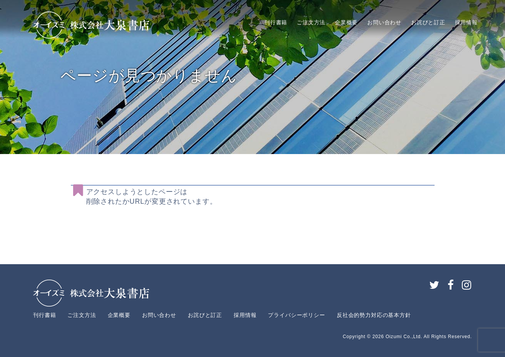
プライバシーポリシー (296, 315)
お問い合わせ (384, 22)
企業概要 (346, 22)
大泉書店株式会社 (91, 25)
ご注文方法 (311, 22)
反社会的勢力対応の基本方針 (374, 315)
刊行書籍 (275, 22)
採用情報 (466, 22)
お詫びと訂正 (428, 22)
